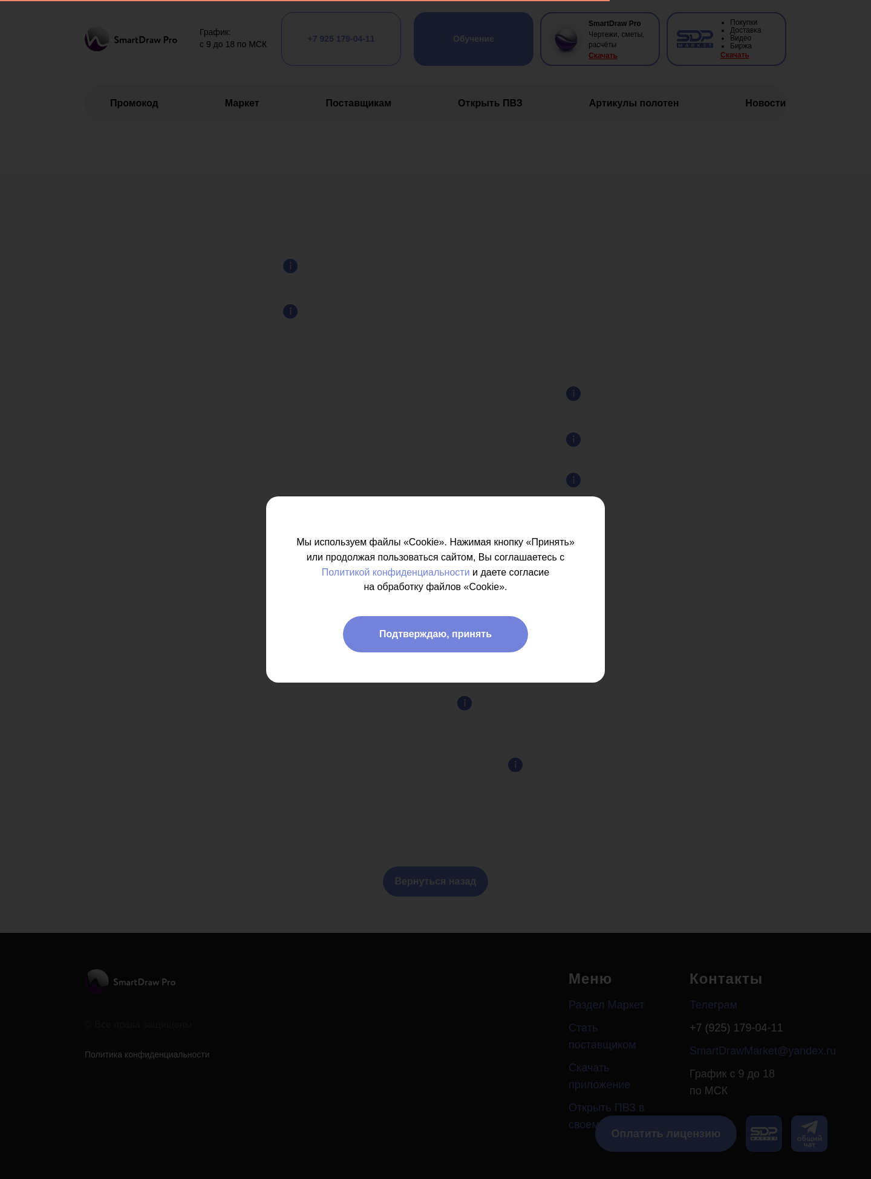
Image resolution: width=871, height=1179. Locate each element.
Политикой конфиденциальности (396, 572)
